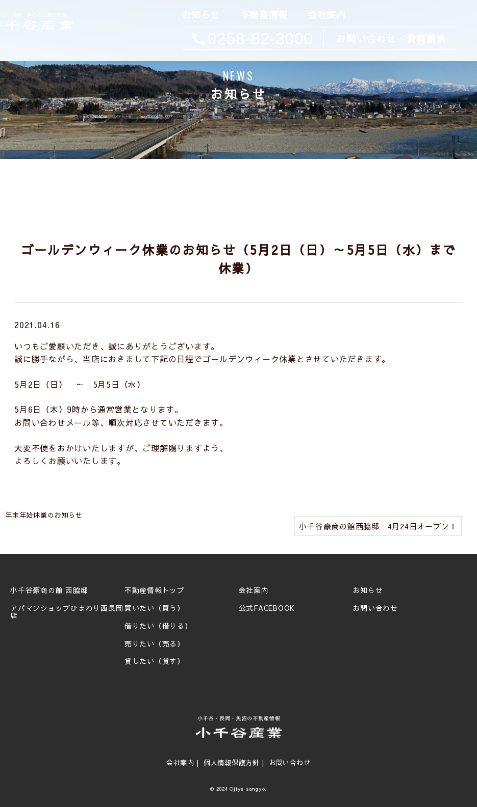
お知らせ (200, 15)
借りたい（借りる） (158, 626)
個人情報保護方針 (232, 762)
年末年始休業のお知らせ (43, 515)
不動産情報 (263, 15)
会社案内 (326, 15)
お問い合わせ (375, 608)
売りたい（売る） (154, 644)
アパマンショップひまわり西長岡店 (66, 612)
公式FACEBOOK (267, 608)
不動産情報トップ (154, 590)
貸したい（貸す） (154, 661)
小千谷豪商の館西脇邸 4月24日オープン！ (378, 526)
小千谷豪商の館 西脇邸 (49, 590)
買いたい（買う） (154, 608)
